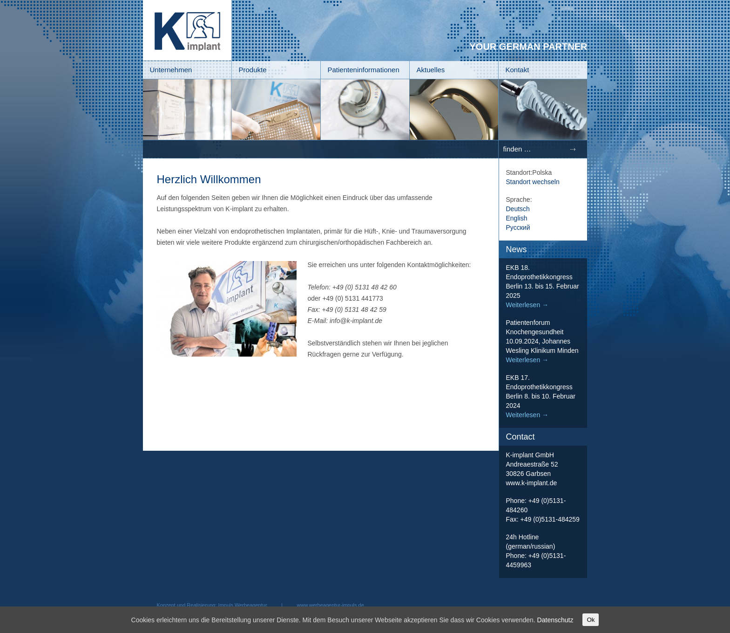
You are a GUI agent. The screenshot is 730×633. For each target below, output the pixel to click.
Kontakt (517, 70)
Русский (518, 227)
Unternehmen (171, 70)
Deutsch (518, 209)
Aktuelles (431, 70)
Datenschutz (555, 620)
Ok (591, 619)
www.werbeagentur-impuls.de (330, 605)
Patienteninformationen (363, 70)
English (516, 218)
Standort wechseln (533, 182)
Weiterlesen (527, 305)
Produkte (253, 70)
